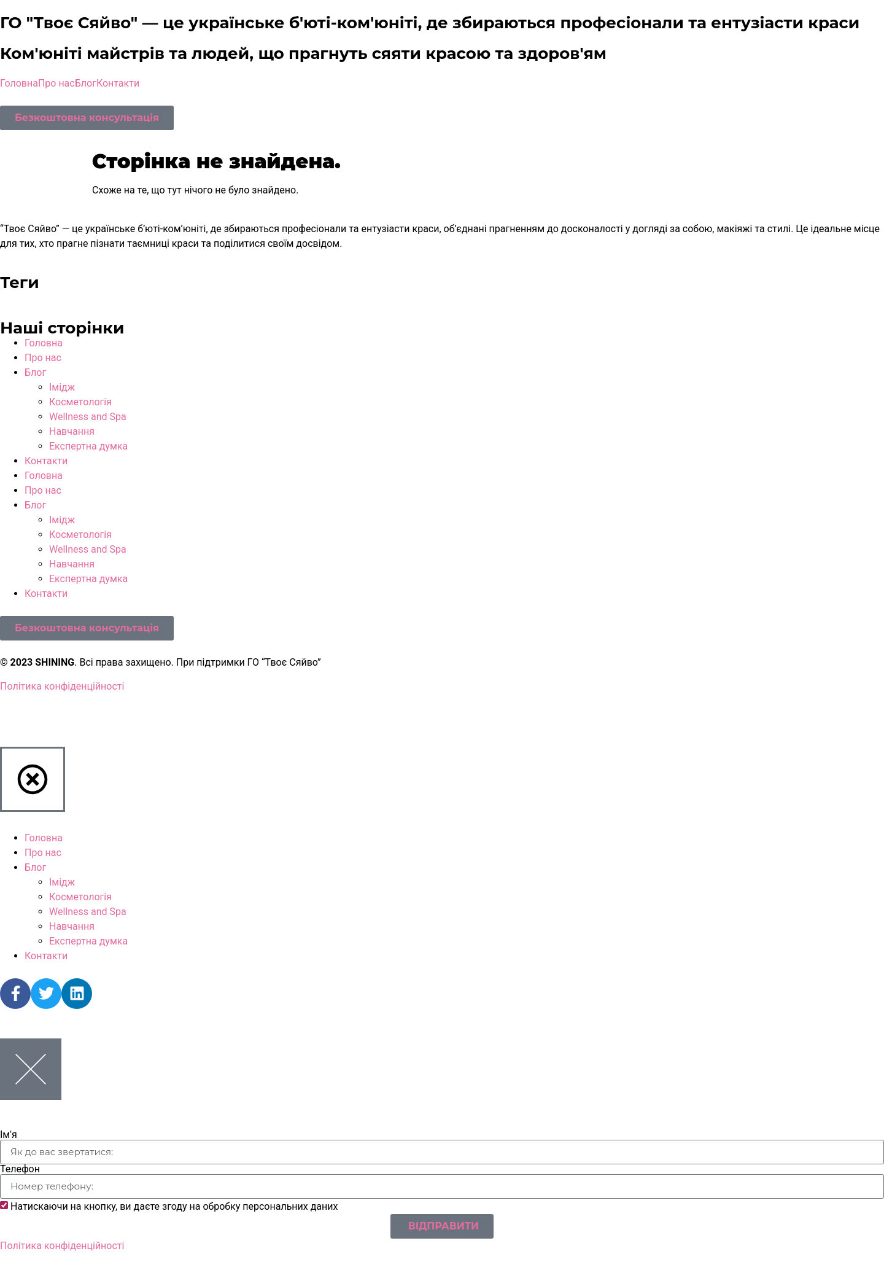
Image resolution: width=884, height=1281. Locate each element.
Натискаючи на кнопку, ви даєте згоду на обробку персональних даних (174, 1206)
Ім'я (8, 1135)
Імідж (62, 387)
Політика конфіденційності (62, 686)
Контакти (117, 83)
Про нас (56, 83)
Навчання (72, 431)
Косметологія (80, 402)
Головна (19, 83)
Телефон (20, 1169)
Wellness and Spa (87, 416)
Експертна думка (88, 446)
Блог (85, 83)
